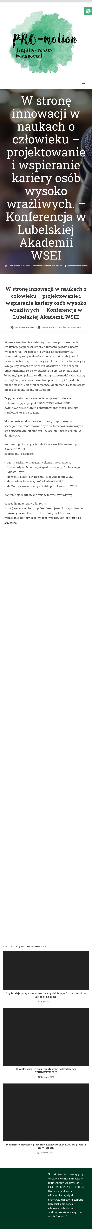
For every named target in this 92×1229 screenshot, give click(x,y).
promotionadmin (24, 327)
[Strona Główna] (6, 265)
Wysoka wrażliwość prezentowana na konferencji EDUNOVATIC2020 (46, 1070)
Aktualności (74, 327)
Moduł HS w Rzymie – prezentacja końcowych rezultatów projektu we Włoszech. (46, 1146)
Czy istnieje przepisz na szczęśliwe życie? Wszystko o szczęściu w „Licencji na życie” (46, 995)
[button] (88, 11)
